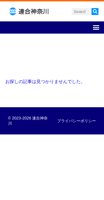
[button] (96, 27)
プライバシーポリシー (76, 121)
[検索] (95, 11)
